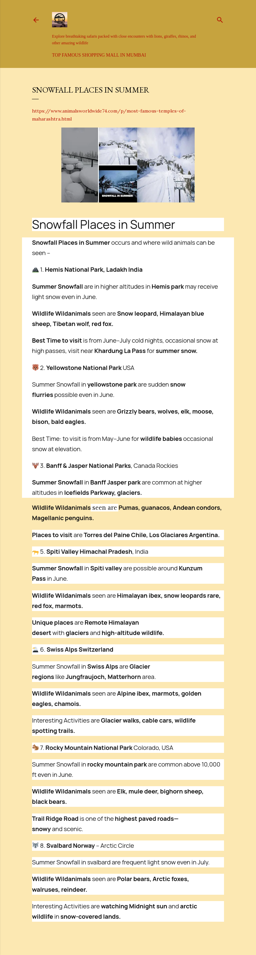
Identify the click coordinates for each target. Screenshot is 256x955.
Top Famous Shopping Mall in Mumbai (99, 55)
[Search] (220, 18)
